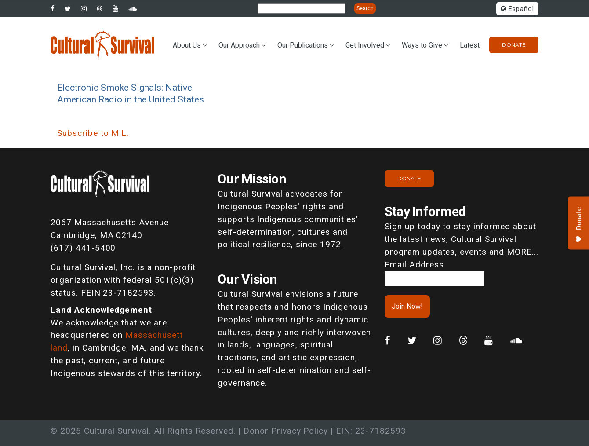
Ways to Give (422, 45)
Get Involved (364, 45)
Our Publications (302, 45)
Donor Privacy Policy (286, 431)
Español (517, 9)
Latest (470, 45)
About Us (187, 45)
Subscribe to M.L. (93, 133)
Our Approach (239, 45)
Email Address (414, 265)
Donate (514, 44)
